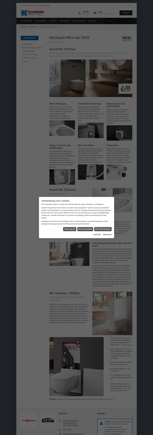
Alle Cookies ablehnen (85, 229)
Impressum (97, 234)
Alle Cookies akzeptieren (103, 229)
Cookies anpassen (69, 229)
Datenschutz (107, 234)
